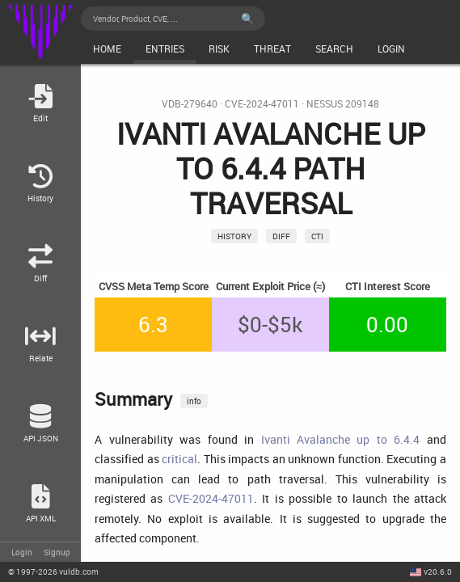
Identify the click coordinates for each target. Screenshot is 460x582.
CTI (317, 236)
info (194, 401)
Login (21, 552)
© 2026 (53, 571)
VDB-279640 (189, 104)
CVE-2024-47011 (262, 104)
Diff (281, 236)
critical (179, 458)
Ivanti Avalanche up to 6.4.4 (340, 439)
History (234, 236)
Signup (57, 552)
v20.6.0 (438, 571)
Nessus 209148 (342, 104)
